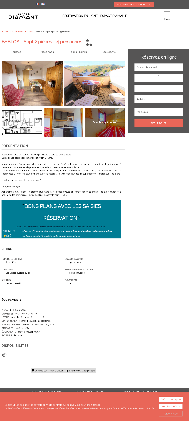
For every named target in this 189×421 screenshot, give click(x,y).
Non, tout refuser (170, 406)
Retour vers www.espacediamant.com (134, 4)
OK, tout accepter (171, 399)
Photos (17, 52)
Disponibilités (79, 52)
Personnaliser (170, 413)
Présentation (47, 52)
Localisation (110, 52)
